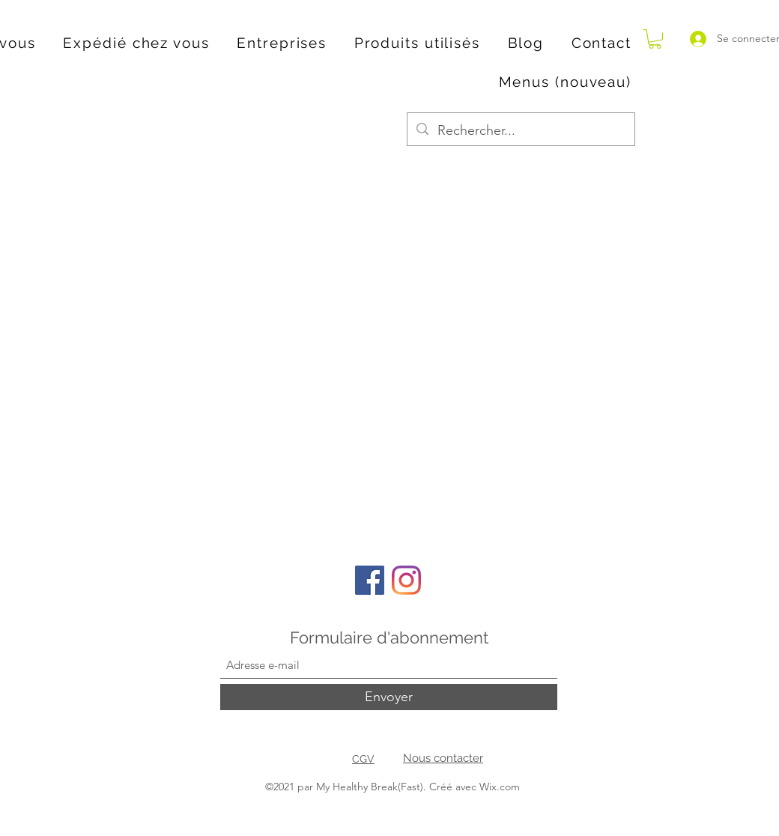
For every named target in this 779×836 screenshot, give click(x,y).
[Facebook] (369, 580)
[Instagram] (406, 580)
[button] (655, 39)
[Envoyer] (388, 697)
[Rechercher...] (520, 131)
